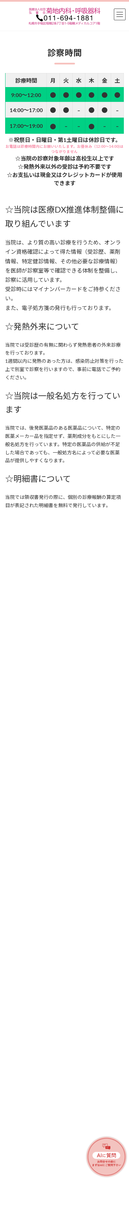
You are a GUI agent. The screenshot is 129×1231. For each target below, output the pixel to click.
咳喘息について (22, 839)
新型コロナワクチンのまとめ (36, 946)
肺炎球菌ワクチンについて (34, 865)
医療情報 (51, 807)
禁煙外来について (24, 814)
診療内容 (13, 1122)
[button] (51, 1060)
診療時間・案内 (19, 1148)
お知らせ (51, 782)
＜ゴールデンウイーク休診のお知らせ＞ (48, 789)
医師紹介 (13, 1135)
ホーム (11, 1110)
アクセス (13, 1173)
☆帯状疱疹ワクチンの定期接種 (39, 1035)
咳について (17, 921)
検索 (104, 689)
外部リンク (15, 1186)
